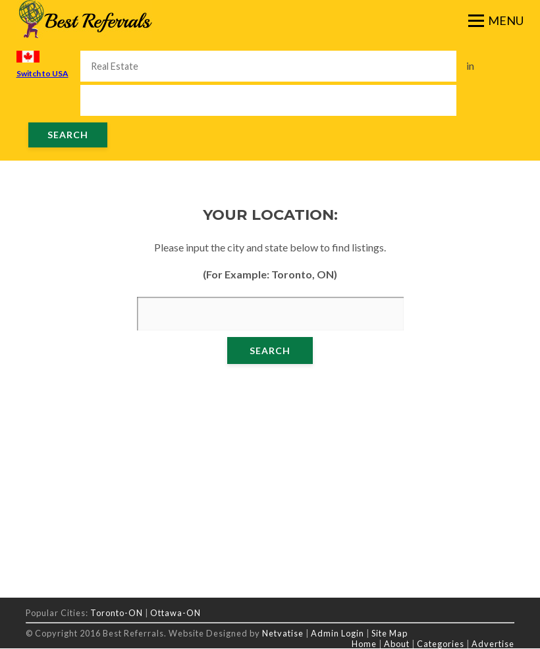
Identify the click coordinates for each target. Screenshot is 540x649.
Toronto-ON (116, 613)
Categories (440, 643)
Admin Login (337, 633)
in (470, 65)
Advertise (493, 643)
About (397, 643)
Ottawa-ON (175, 613)
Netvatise (284, 633)
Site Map (389, 633)
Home (364, 643)
